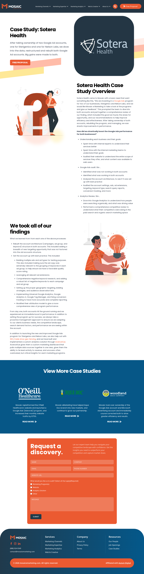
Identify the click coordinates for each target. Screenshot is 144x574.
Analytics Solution (39, 490)
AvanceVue (60, 342)
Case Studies (114, 548)
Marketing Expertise (59, 6)
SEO (11, 339)
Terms (79, 548)
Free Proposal (20, 62)
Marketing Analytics (77, 6)
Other (35, 494)
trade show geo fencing (25, 339)
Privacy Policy (82, 545)
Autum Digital (125, 563)
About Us (105, 6)
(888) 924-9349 (15, 548)
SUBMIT (36, 517)
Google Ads (119, 101)
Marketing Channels (42, 6)
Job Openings (114, 545)
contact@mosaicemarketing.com (22, 551)
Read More (29, 421)
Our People (113, 541)
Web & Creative (93, 6)
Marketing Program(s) (41, 484)
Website (36, 487)
